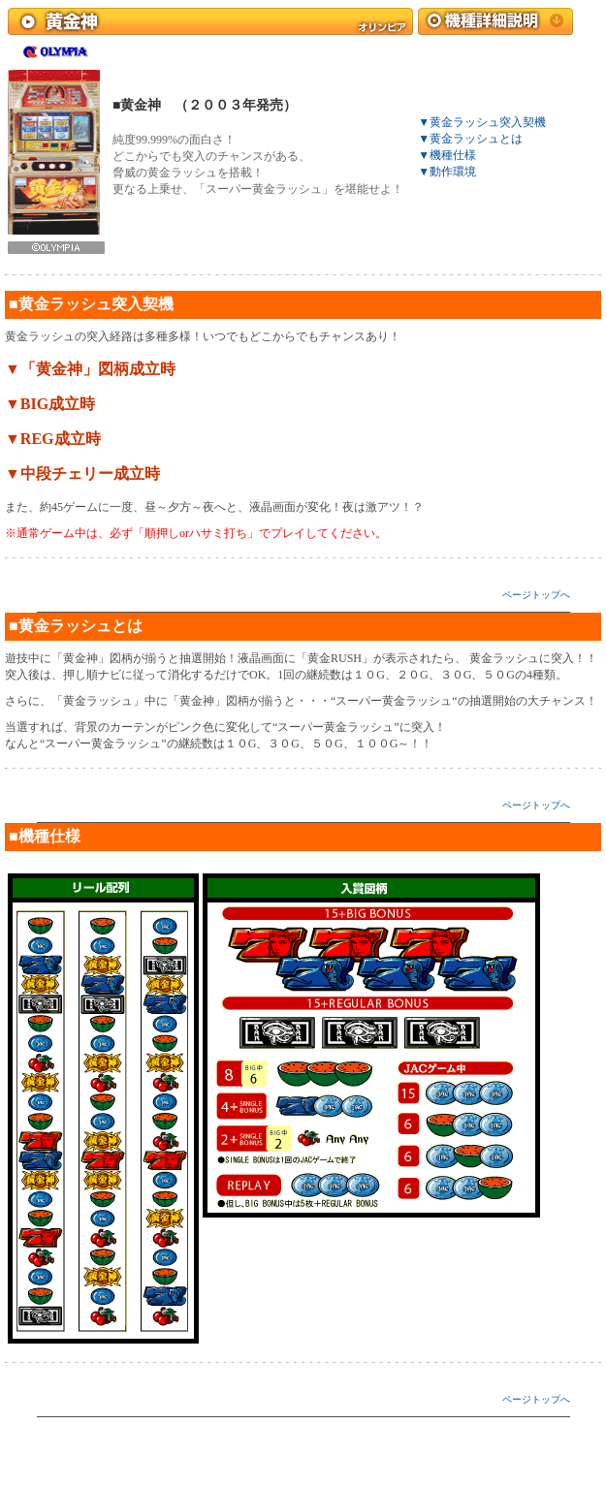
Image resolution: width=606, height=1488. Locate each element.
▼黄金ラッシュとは (470, 138)
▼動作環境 (447, 171)
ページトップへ (536, 594)
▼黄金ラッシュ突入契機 (482, 122)
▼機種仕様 (447, 155)
